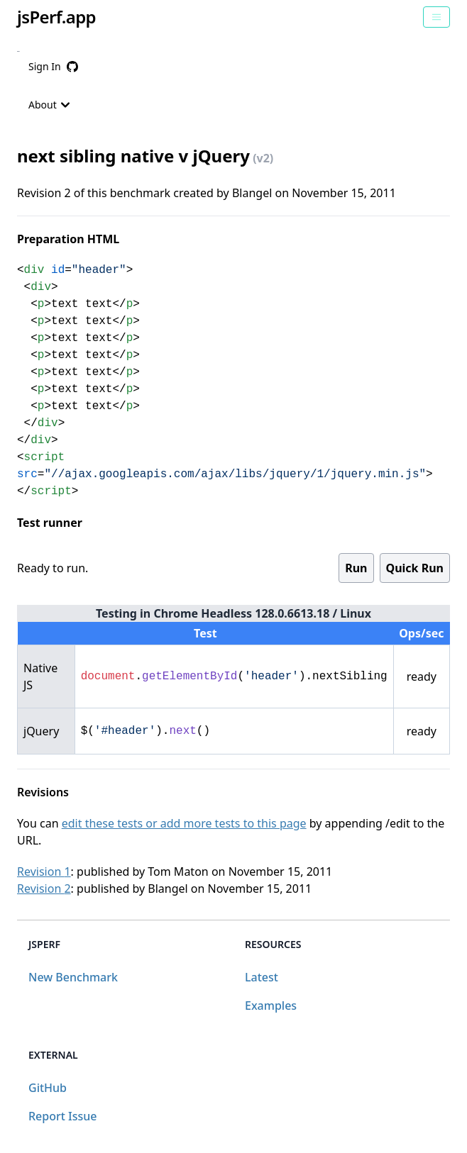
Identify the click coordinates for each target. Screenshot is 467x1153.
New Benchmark (73, 977)
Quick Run (415, 568)
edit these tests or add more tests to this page (184, 823)
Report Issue (62, 1116)
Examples (271, 1005)
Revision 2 (44, 888)
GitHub (47, 1088)
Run (356, 568)
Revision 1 (44, 871)
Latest (261, 977)
